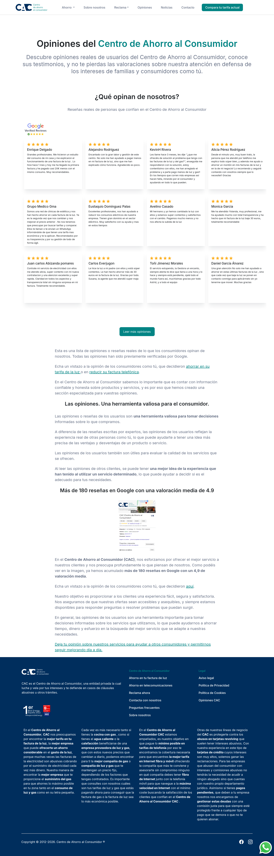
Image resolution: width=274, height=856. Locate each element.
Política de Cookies (212, 693)
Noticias (166, 7)
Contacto (187, 7)
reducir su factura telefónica (114, 372)
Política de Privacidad (214, 685)
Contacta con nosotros (145, 700)
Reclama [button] (120, 7)
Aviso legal (206, 678)
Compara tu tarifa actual (222, 7)
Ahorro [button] (67, 7)
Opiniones (145, 7)
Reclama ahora (139, 693)
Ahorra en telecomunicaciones (150, 685)
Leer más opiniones (137, 331)
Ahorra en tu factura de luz (148, 678)
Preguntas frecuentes (144, 708)
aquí (189, 586)
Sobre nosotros (94, 7)
